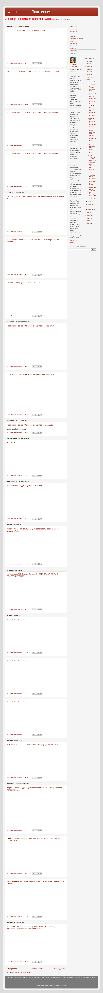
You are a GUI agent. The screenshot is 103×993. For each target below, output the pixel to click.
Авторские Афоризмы (76, 38)
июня (90, 204)
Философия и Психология (29, 12)
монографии (73, 43)
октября (91, 199)
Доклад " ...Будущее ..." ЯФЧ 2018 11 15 (23, 283)
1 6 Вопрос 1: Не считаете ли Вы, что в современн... (92, 98)
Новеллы (72, 46)
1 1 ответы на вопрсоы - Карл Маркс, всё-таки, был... (92, 147)
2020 (88, 74)
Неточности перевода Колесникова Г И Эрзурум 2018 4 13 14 (32, 745)
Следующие (12, 968)
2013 (88, 218)
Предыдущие (59, 968)
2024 (88, 64)
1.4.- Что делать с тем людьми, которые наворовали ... (92, 135)
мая (89, 207)
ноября (90, 82)
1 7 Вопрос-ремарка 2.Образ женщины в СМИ (26, 30)
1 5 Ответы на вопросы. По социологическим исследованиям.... (33, 112)
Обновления (73, 31)
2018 (88, 79)
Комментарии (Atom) (24, 972)
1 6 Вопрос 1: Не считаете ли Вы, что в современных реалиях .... (34, 71)
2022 (88, 69)
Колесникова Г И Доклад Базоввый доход (24, 486)
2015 (88, 213)
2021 (88, 71)
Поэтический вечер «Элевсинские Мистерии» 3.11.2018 (30, 326)
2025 (88, 61)
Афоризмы (73, 41)
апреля (90, 209)
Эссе (71, 53)
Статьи (72, 50)
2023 (88, 66)
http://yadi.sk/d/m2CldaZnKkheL (61, 19)
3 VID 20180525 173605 (16, 619)
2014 (88, 215)
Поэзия (72, 48)
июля (90, 201)
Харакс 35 (11, 443)
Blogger (64, 985)
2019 (88, 77)
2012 (88, 220)
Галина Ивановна (75, 65)
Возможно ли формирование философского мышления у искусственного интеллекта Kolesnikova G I (31, 928)
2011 (88, 223)
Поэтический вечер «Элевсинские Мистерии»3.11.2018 (30, 425)
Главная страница (35, 968)
